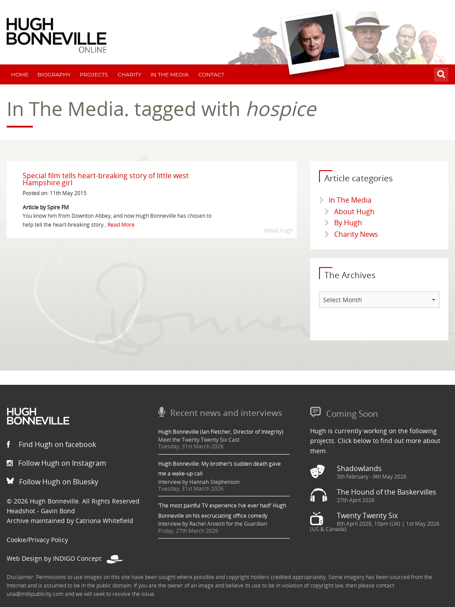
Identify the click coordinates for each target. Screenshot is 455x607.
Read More (121, 224)
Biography (54, 74)
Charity (130, 74)
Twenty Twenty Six (367, 515)
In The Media (169, 74)
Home (19, 74)
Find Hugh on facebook (51, 444)
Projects (94, 74)
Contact (211, 74)
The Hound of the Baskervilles (386, 491)
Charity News (356, 234)
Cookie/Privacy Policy (37, 539)
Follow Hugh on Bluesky (52, 482)
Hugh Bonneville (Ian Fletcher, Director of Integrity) (220, 431)
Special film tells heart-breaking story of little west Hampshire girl (106, 179)
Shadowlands (359, 468)
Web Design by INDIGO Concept (65, 558)
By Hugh (348, 223)
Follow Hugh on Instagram (56, 463)
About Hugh (354, 211)
